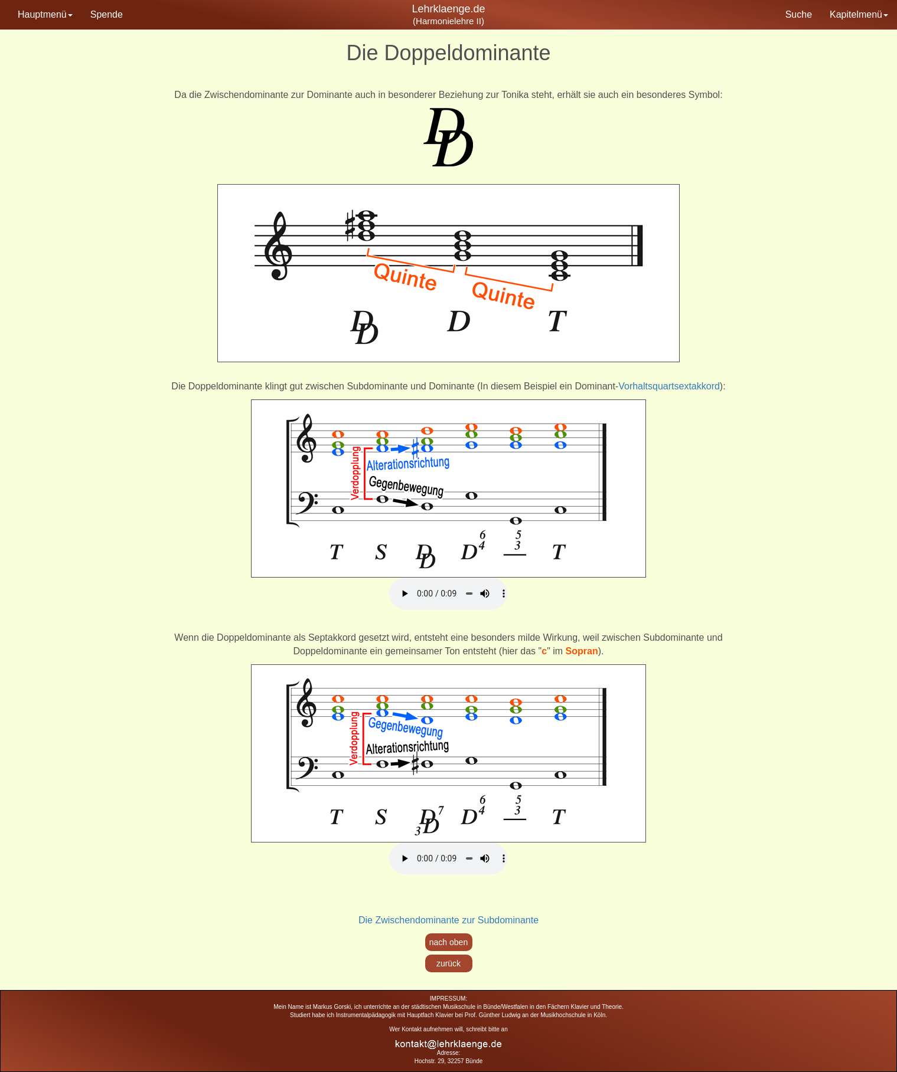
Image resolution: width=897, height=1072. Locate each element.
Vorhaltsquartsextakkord (669, 386)
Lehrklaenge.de (448, 9)
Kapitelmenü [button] (859, 14)
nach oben (448, 942)
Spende (106, 14)
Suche (798, 14)
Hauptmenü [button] (45, 14)
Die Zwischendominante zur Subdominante (448, 920)
